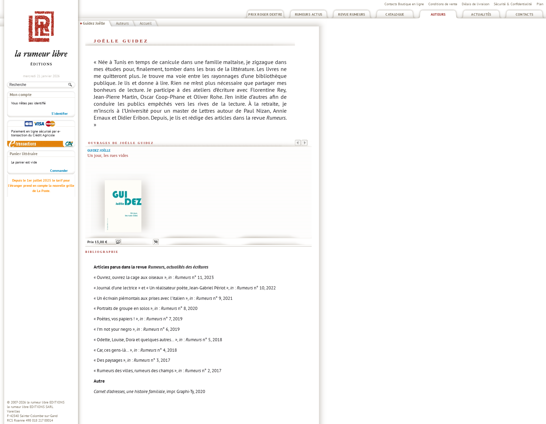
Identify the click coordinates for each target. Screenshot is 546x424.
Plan (540, 4)
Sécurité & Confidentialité (513, 4)
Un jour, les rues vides (107, 155)
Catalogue (394, 14)
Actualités (481, 14)
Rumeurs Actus (308, 14)
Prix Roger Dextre (265, 14)
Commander (59, 170)
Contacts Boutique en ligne (404, 4)
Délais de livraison (475, 4)
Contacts (524, 14)
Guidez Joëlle (94, 23)
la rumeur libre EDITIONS (45, 402)
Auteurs (438, 14)
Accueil (145, 23)
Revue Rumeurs (351, 14)
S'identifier (60, 113)
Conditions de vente (442, 4)
